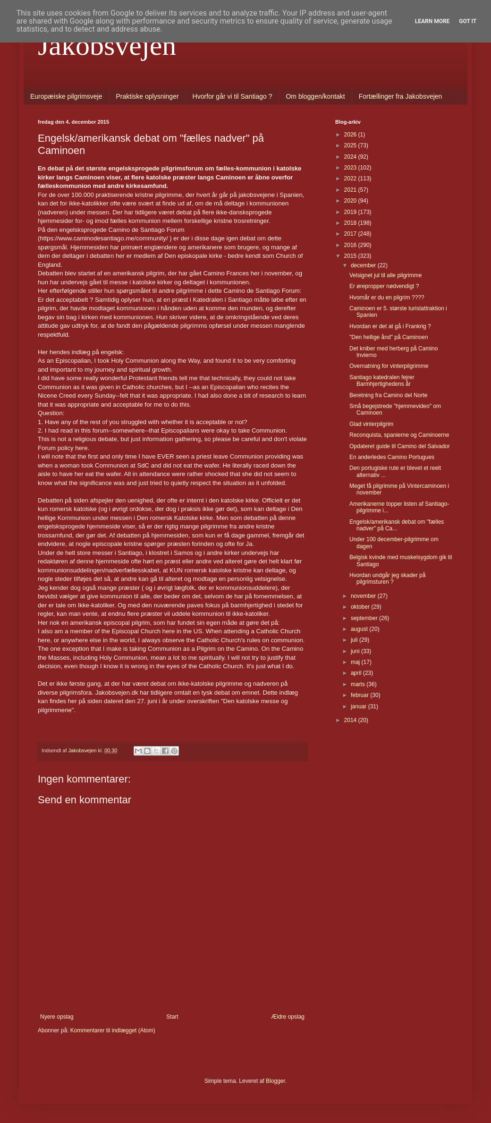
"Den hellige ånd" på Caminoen (388, 337)
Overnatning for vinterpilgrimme (388, 366)
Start (172, 1016)
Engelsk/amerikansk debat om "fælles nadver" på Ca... (396, 525)
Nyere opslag (57, 1016)
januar (359, 706)
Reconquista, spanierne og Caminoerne (399, 435)
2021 (351, 190)
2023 (351, 167)
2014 (351, 720)
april (357, 673)
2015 (351, 256)
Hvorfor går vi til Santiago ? (232, 96)
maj (356, 662)
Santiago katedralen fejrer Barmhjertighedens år (381, 380)
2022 (351, 178)
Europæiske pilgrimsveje (66, 96)
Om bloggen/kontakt (315, 96)
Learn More (432, 21)
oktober (361, 607)
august (360, 629)
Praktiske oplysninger (147, 96)
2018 (351, 223)
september (365, 618)
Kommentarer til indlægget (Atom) (112, 1030)
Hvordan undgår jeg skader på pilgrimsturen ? (387, 578)
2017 (351, 233)
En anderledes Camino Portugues (391, 457)
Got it (467, 21)
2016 (351, 245)
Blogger (275, 1081)
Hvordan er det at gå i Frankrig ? (390, 326)
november (364, 596)
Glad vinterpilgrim (371, 424)
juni (356, 651)
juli (355, 640)
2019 (351, 212)
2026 (351, 134)
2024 (351, 156)
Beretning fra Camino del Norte (388, 395)
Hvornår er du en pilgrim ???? (386, 297)
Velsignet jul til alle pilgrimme (385, 275)
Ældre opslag (288, 1016)
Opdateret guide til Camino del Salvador (399, 446)
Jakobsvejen (107, 45)
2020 (351, 200)
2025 (351, 145)
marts (358, 684)
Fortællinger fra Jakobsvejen (400, 96)
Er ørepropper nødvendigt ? (384, 286)
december (364, 265)
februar (360, 695)
